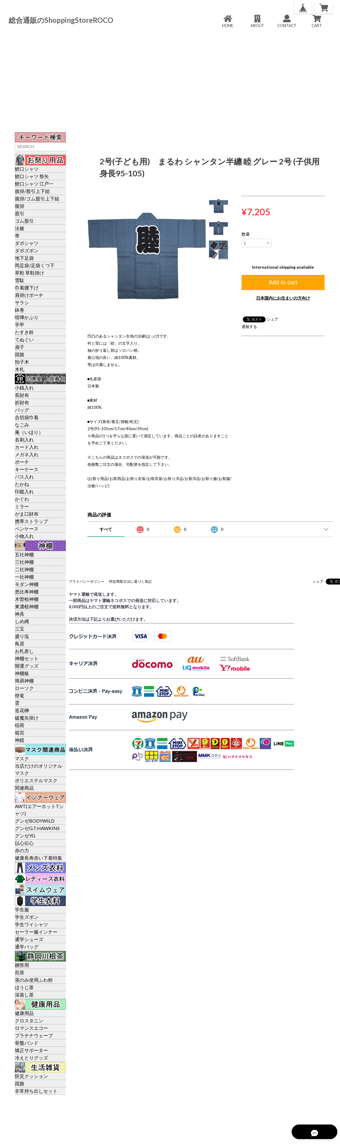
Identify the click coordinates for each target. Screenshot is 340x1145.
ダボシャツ (27, 243)
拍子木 (22, 362)
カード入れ (27, 447)
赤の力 (22, 850)
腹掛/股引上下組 (32, 191)
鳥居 (19, 643)
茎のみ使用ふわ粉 (34, 980)
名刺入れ (24, 439)
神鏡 (19, 740)
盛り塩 (22, 636)
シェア (272, 319)
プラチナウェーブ (34, 1035)
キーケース (27, 469)
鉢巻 (19, 310)
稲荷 (19, 725)
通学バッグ (27, 946)
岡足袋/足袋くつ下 (35, 265)
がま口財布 (27, 514)
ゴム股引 (24, 221)
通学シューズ (29, 939)
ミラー (22, 506)
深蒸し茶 (24, 994)
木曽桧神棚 (27, 599)
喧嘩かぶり (27, 317)
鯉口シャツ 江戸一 (34, 183)
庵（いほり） (29, 432)
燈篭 (19, 695)
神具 (19, 614)
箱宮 (19, 732)
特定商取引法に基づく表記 (130, 581)
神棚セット (27, 658)
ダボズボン (27, 250)
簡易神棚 (24, 680)
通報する (249, 326)
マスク (22, 758)
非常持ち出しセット (36, 1091)
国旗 (19, 354)
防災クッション (31, 1076)
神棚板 (22, 673)
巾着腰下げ (27, 287)
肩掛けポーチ (29, 295)
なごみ (22, 424)
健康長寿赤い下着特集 (38, 858)
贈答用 (22, 965)
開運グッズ (27, 666)
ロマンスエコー (31, 1028)
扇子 (19, 347)
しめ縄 (22, 621)
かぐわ (22, 499)
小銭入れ (24, 387)
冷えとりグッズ (31, 1057)
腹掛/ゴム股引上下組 (37, 198)
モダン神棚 (27, 584)
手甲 (19, 324)
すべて (106, 529)
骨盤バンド (27, 1043)
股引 (19, 213)
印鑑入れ (24, 491)
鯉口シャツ (27, 169)
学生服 (22, 909)
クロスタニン (29, 1020)
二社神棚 (24, 569)
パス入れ (24, 476)
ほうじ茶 (24, 987)
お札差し (24, 651)
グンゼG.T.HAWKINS (37, 828)
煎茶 (19, 972)
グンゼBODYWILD (35, 820)
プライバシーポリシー (86, 581)
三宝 (19, 628)
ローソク (24, 688)
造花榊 (22, 710)
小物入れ (24, 536)
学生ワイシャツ (31, 924)
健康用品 (24, 1013)
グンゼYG (25, 835)
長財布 (22, 395)
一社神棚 (24, 576)
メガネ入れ (27, 454)
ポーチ (22, 462)
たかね (22, 484)
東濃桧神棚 (27, 606)
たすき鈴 (24, 332)
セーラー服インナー (36, 932)
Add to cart (283, 282)
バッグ (22, 410)
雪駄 (19, 280)
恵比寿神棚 (27, 591)
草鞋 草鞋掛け (29, 272)
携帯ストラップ (31, 521)
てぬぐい (24, 339)
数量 (246, 234)
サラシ (22, 302)
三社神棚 (24, 562)
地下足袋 (24, 258)
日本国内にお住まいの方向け (283, 297)
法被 (19, 228)
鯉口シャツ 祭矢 (32, 176)
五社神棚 (24, 554)
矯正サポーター (31, 1050)
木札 (19, 369)
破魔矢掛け (27, 717)
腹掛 (19, 206)
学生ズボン (27, 917)
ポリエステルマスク (36, 780)
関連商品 (24, 788)
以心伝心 (24, 843)
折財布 (22, 402)
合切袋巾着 (27, 417)
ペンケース (27, 528)
